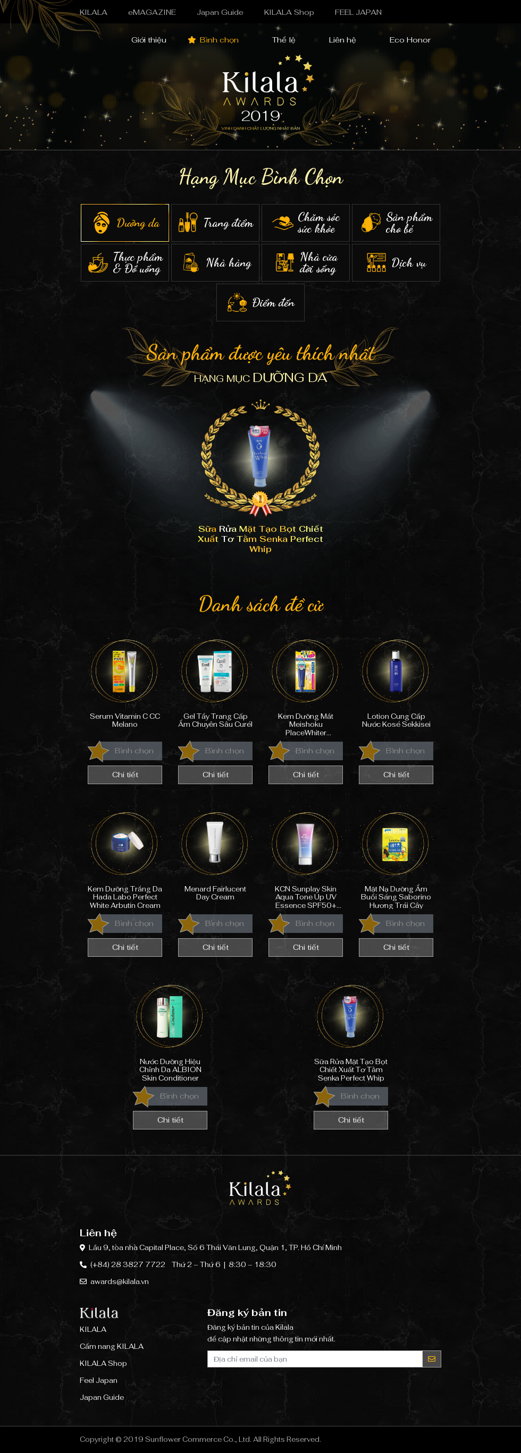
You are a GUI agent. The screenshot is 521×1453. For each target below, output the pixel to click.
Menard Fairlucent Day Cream (215, 857)
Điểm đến (260, 302)
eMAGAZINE (152, 12)
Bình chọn (213, 40)
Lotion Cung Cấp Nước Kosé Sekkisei (396, 684)
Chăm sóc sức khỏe (305, 223)
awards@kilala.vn (119, 1281)
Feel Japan (98, 1380)
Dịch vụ (396, 263)
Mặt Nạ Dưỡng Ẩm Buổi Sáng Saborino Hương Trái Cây (396, 857)
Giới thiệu (142, 40)
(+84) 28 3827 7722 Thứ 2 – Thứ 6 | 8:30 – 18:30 (183, 1264)
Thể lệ (278, 40)
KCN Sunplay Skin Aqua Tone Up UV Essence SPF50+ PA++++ (305, 857)
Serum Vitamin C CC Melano (125, 684)
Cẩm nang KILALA (112, 1346)
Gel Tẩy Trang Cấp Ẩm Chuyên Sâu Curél (215, 684)
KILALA (93, 12)
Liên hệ (336, 40)
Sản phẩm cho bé (396, 223)
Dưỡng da (125, 223)
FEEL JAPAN (358, 12)
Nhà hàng (215, 263)
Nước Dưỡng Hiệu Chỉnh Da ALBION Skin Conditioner (170, 1030)
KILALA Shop (289, 12)
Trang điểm (215, 223)
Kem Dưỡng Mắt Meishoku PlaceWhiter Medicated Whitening (305, 684)
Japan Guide (220, 12)
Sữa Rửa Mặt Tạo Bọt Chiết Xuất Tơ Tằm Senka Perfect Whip (351, 1030)
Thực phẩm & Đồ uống (125, 263)
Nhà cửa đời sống (305, 263)
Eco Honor (404, 40)
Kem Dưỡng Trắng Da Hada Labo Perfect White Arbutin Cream (125, 857)
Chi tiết (125, 774)
